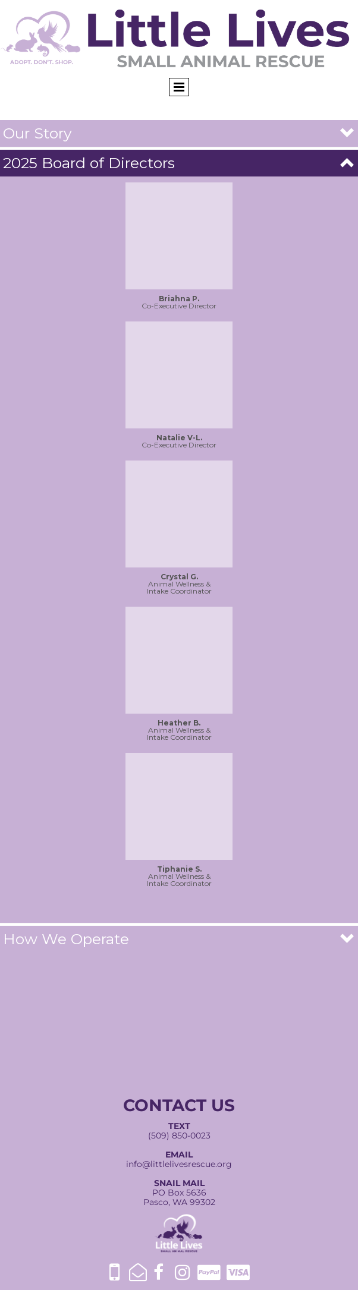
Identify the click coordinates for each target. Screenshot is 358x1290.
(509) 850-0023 (179, 1135)
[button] (179, 133)
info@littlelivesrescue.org (179, 1164)
